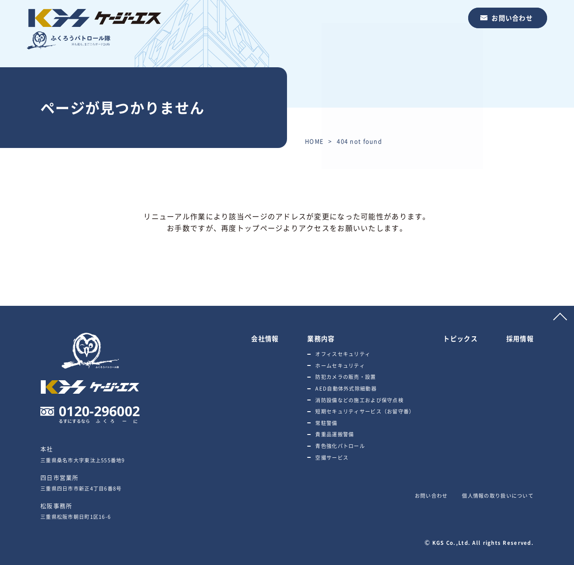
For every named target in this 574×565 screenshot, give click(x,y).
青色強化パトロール (340, 446)
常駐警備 (326, 423)
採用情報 (429, 17)
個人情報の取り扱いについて (498, 496)
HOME (314, 141)
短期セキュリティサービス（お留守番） (364, 411)
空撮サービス (331, 457)
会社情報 (285, 17)
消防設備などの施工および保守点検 (359, 400)
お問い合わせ (512, 18)
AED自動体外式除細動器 (345, 388)
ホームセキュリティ (340, 365)
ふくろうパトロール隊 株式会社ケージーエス (94, 29)
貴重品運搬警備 (334, 434)
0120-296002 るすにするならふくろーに (90, 415)
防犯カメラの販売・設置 (345, 377)
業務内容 (331, 17)
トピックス (380, 17)
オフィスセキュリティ (342, 354)
